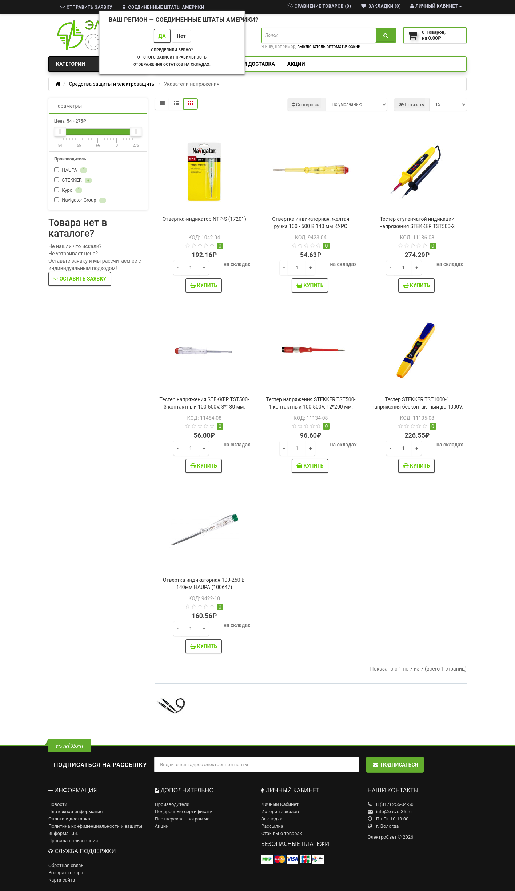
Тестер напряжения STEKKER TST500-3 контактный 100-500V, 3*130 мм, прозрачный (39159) (204, 407)
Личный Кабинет (280, 804)
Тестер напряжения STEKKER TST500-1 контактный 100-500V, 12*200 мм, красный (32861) (310, 407)
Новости (57, 804)
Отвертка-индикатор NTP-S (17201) (204, 219)
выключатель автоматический (328, 46)
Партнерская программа (182, 819)
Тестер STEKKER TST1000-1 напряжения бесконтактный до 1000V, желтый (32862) (417, 407)
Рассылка (272, 826)
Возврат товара (65, 872)
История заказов (280, 811)
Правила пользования (73, 840)
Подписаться (395, 765)
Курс (68, 190)
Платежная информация (75, 811)
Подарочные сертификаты (184, 811)
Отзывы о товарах (281, 833)
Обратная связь (66, 865)
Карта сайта (61, 880)
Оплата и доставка (248, 64)
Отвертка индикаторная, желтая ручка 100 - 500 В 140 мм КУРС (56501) (310, 226)
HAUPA (70, 170)
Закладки (272, 819)
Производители (172, 804)
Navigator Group (80, 200)
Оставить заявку (79, 279)
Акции (296, 64)
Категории (98, 64)
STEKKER (73, 180)
